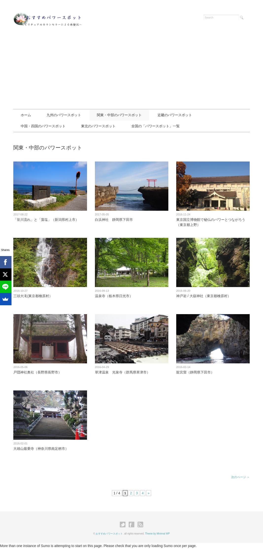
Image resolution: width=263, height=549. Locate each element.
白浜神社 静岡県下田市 (114, 220)
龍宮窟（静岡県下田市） (195, 372)
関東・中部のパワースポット (119, 115)
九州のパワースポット (64, 115)
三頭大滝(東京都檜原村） (33, 296)
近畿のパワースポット (175, 115)
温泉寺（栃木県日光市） (114, 296)
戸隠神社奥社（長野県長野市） (37, 372)
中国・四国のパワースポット (43, 126)
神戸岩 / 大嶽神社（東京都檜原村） (203, 296)
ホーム (26, 115)
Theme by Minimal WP (157, 533)
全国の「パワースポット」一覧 (155, 126)
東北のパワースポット (98, 126)
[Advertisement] (131, 71)
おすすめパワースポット (109, 533)
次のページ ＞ (240, 477)
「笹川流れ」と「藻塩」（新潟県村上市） (46, 220)
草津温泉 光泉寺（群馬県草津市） (122, 372)
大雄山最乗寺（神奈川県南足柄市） (41, 449)
